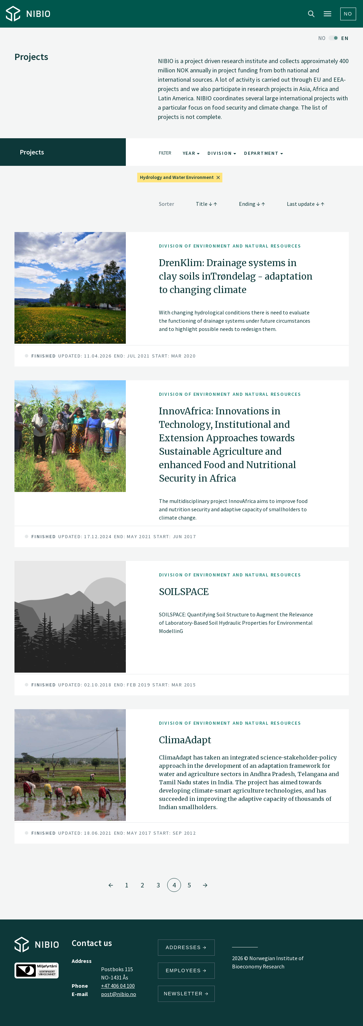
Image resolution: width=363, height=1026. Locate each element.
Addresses (186, 947)
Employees (186, 970)
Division (222, 153)
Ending (252, 203)
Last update (305, 203)
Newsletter (186, 993)
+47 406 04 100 (118, 985)
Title (206, 203)
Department (263, 153)
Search (311, 14)
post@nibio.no (118, 993)
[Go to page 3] (111, 885)
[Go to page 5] (205, 885)
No (348, 14)
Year (191, 153)
